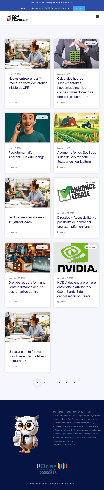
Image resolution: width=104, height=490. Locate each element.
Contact (78, 8)
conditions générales (62, 433)
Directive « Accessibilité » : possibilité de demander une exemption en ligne (76, 222)
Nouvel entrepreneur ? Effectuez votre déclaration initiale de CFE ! (28, 83)
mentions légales (86, 433)
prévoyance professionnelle (79, 426)
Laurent (14, 102)
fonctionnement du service (71, 437)
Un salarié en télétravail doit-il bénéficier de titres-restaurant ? (27, 356)
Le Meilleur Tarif (69, 415)
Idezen (56, 415)
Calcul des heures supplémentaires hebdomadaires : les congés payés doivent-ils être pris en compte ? (75, 88)
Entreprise (42, 43)
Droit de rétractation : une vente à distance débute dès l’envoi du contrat (27, 287)
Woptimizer (70, 444)
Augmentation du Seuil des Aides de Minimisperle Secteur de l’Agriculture (76, 157)
